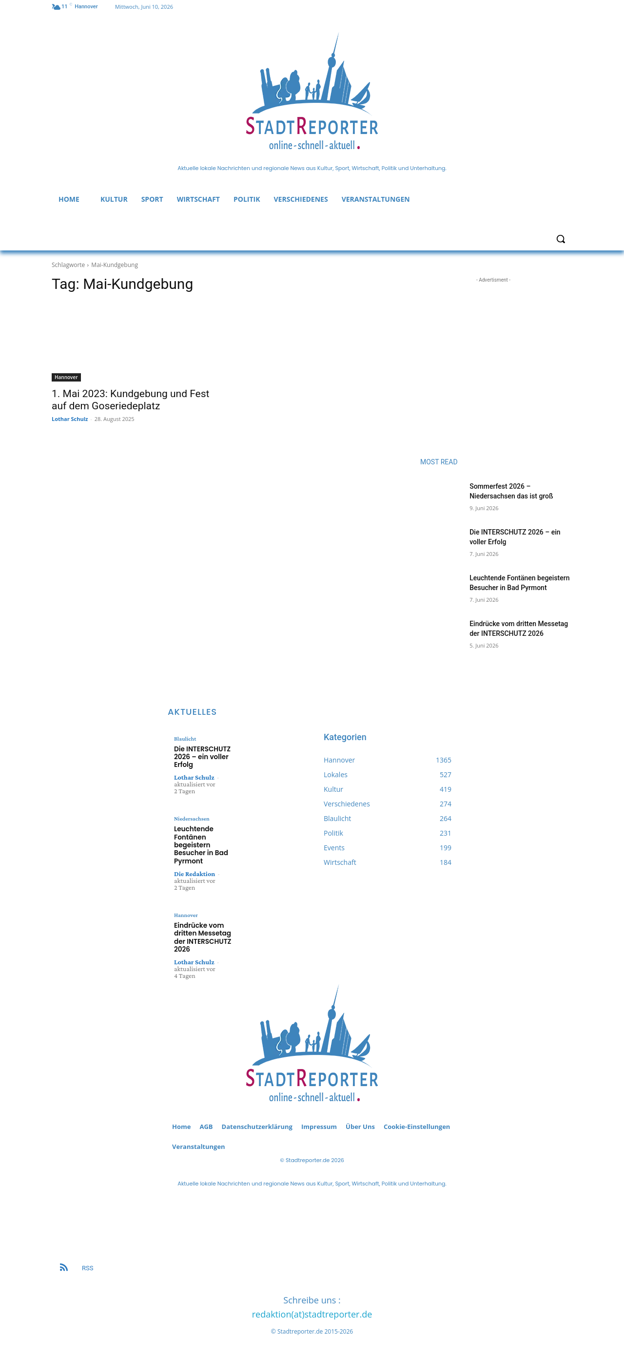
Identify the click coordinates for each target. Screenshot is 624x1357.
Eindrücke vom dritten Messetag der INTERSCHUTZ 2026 (201, 934)
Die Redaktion (194, 871)
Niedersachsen (192, 818)
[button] (560, 238)
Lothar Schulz (70, 418)
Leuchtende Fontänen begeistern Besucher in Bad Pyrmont (200, 843)
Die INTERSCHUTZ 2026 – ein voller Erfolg (201, 757)
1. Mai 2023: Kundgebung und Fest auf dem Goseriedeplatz (130, 400)
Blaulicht (185, 739)
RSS (87, 1263)
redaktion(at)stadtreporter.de (312, 1310)
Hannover (66, 377)
